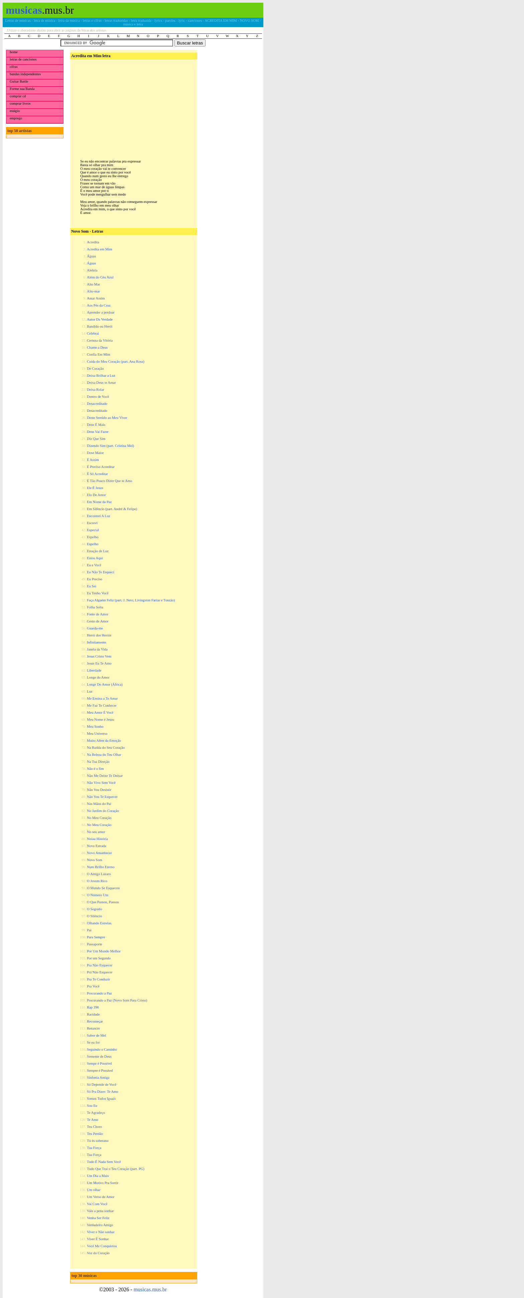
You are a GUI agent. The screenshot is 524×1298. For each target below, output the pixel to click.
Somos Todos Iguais (101, 1098)
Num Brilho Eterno (100, 867)
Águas (91, 256)
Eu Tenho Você (97, 593)
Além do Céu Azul (100, 277)
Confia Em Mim (98, 354)
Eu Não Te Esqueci (100, 572)
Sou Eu (92, 1105)
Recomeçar (95, 1021)
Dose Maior (95, 453)
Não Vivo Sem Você (101, 783)
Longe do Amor (98, 677)
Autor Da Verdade (100, 319)
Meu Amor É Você (100, 712)
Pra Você (93, 986)
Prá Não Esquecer (99, 972)
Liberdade (94, 670)
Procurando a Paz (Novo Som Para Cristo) (117, 1000)
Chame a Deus (97, 347)
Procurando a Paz (99, 993)
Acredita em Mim (99, 249)
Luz (90, 691)
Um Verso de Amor (100, 1197)
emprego (16, 118)
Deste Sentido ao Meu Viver (107, 418)
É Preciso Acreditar (101, 467)
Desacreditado (97, 403)
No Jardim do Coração (103, 811)
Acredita (93, 242)
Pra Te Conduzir (98, 979)
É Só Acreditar (97, 474)
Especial (93, 530)
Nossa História (97, 839)
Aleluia (92, 270)
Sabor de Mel (96, 1035)
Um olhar (94, 1190)
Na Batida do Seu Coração (106, 747)
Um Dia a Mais (98, 1176)
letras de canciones (23, 59)
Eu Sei (91, 586)
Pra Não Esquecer (99, 965)
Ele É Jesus (95, 488)
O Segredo (94, 909)
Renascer (93, 1028)
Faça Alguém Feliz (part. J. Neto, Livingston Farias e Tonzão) (131, 600)
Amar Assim (96, 298)
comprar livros (20, 103)
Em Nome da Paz (99, 502)
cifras (14, 67)
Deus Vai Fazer (98, 432)
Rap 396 (93, 1007)
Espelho (92, 537)
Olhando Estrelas (99, 923)
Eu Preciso (94, 579)
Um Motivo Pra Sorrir (102, 1183)
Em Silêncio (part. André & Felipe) (112, 509)
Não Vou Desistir (99, 790)
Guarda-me (95, 628)
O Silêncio (94, 916)
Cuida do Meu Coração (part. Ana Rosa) (115, 361)
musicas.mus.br (150, 1289)
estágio (15, 111)
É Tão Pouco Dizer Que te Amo (109, 481)
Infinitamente (96, 642)
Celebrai (93, 333)
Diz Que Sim (96, 439)
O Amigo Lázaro (99, 874)
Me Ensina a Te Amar (102, 698)
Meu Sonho (95, 726)
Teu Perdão (95, 1134)
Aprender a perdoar (101, 312)
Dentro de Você (98, 396)
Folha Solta (95, 607)
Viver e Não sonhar (101, 1232)
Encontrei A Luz (98, 516)
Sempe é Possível (99, 1063)
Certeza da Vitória (100, 340)
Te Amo (92, 1120)
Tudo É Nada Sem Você (104, 1162)
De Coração (95, 368)
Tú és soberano (98, 1141)
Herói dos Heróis (99, 635)
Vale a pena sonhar (100, 1211)
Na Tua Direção (98, 761)
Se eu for (93, 1042)
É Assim (93, 460)
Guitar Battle (19, 81)
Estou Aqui (95, 558)
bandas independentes (25, 74)
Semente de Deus (99, 1056)
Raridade (93, 1014)
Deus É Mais (96, 425)
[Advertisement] (133, 104)
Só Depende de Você (101, 1084)
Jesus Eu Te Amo (99, 663)
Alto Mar (93, 284)
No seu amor (96, 832)
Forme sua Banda (22, 89)
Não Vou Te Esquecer (102, 797)
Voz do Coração (98, 1253)
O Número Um (97, 895)
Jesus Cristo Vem (99, 656)
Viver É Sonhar (98, 1239)
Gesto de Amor (98, 621)
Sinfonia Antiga (98, 1077)
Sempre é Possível (100, 1070)
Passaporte (94, 944)
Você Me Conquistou (102, 1246)
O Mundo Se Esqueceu (103, 888)
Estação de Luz (98, 551)
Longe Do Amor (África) (105, 684)
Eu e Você (94, 565)
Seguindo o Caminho (102, 1049)
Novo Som (94, 860)
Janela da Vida (97, 649)
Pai (89, 930)
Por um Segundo (99, 958)
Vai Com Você (97, 1204)
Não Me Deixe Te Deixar (105, 776)
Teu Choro (94, 1127)
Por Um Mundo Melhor (104, 951)
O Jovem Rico (97, 881)
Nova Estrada (96, 846)
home (14, 52)
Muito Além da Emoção (104, 740)
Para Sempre (96, 937)
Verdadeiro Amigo (100, 1225)
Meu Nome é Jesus (100, 719)
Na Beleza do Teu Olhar (104, 754)
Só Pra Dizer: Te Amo (102, 1091)
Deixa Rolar (95, 389)
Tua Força (94, 1148)
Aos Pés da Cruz (99, 305)
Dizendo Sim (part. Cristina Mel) (110, 446)
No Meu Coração (99, 818)
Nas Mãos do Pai (99, 804)
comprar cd (18, 96)
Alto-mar (93, 291)
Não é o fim (95, 769)
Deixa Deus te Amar (101, 382)
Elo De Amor (96, 495)
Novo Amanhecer (99, 853)
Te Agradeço (96, 1112)
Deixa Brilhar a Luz (101, 375)
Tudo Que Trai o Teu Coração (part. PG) (115, 1169)
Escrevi (92, 523)
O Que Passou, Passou (103, 902)
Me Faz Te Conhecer (102, 705)
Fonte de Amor (97, 614)
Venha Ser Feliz (98, 1218)
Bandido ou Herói (99, 326)
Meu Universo (97, 733)
